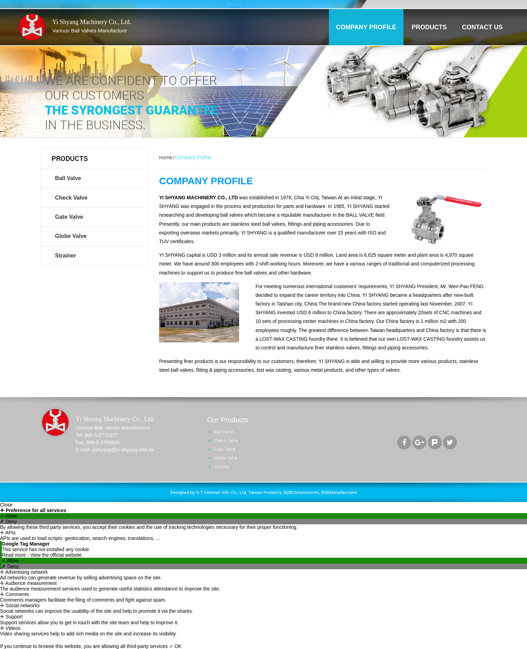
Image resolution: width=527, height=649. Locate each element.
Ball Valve (68, 178)
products (429, 27)
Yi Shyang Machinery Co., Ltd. (91, 26)
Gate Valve (69, 217)
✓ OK (175, 646)
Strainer (65, 255)
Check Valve (71, 198)
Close (6, 505)
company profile (366, 27)
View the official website (56, 555)
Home (165, 157)
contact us (482, 27)
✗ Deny (8, 521)
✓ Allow (8, 516)
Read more (14, 555)
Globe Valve (71, 236)
